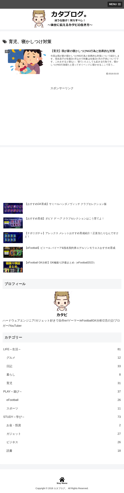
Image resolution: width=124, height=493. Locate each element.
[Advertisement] (62, 113)
